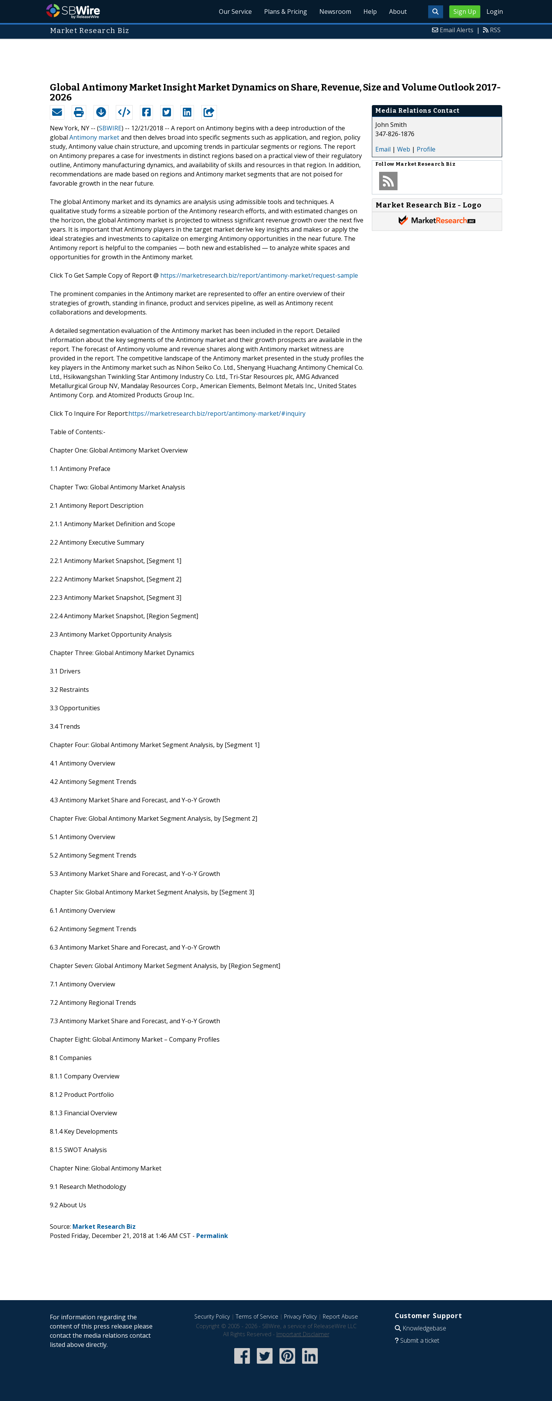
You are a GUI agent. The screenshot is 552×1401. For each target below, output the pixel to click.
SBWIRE (110, 128)
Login (494, 11)
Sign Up (464, 11)
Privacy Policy (300, 1316)
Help (370, 11)
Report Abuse (340, 1316)
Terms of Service (257, 1316)
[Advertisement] (276, 57)
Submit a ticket (419, 1340)
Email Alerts (456, 30)
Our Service (235, 11)
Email (383, 149)
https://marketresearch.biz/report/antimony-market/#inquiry (217, 413)
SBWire (73, 11)
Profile (426, 149)
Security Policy (212, 1316)
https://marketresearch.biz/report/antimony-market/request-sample (259, 275)
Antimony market (94, 137)
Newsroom (335, 11)
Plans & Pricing (285, 11)
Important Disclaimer (302, 1334)
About (398, 11)
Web (403, 149)
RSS (495, 30)
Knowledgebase (424, 1328)
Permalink (212, 1235)
